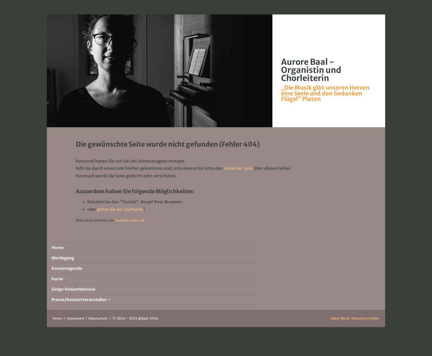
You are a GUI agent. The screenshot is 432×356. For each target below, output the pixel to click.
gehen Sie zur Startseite (120, 209)
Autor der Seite (238, 168)
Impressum (76, 318)
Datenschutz (98, 318)
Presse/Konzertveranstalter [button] (80, 299)
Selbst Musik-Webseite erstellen (355, 318)
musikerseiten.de (130, 220)
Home (57, 318)
